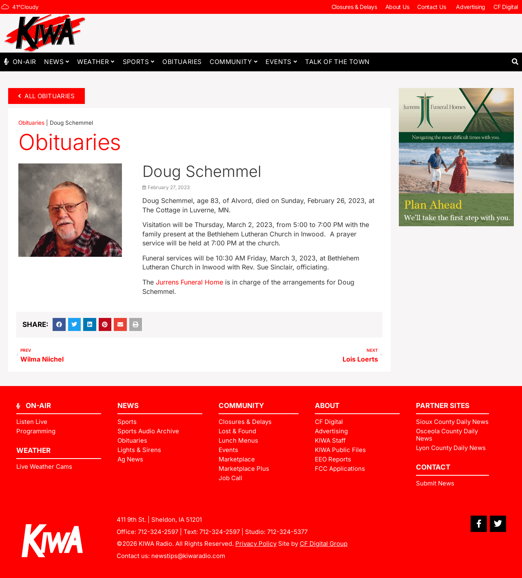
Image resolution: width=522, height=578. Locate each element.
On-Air (24, 62)
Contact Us (432, 7)
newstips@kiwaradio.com (188, 556)
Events (281, 61)
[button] (515, 62)
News (56, 61)
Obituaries (181, 62)
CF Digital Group (323, 543)
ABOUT (327, 406)
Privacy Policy (255, 543)
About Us (397, 6)
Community (233, 61)
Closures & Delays (354, 6)
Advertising (470, 6)
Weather (95, 61)
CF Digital (505, 6)
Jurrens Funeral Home (189, 282)
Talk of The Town (337, 62)
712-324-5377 (287, 532)
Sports (139, 61)
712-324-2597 (158, 532)
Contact (433, 467)
